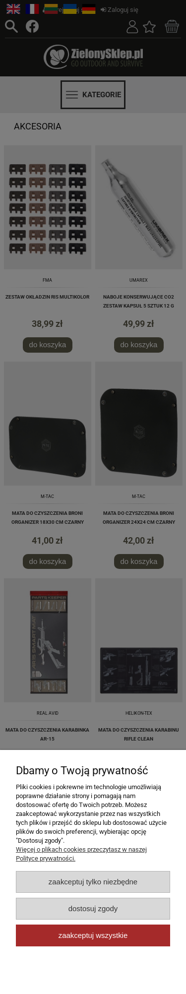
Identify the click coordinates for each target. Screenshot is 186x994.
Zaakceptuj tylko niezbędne (93, 881)
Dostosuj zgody (93, 908)
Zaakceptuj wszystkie (93, 935)
